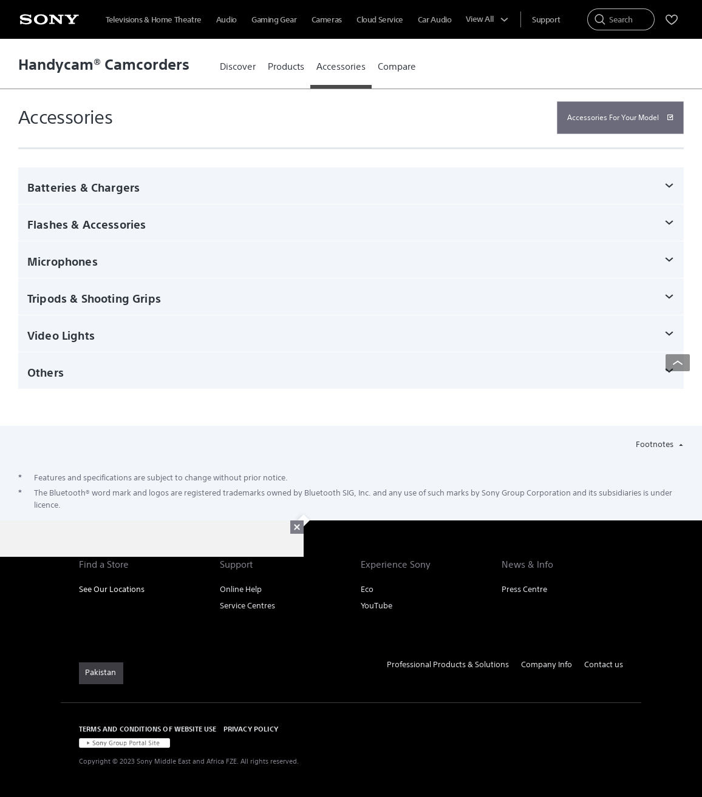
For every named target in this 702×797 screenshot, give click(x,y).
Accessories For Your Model (613, 117)
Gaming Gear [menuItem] (274, 20)
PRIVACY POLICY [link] (250, 728)
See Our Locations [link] (112, 589)
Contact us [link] (603, 664)
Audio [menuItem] (226, 20)
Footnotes (655, 444)
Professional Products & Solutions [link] (448, 664)
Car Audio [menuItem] (435, 20)
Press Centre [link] (524, 589)
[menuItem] (546, 20)
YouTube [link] (376, 605)
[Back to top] (678, 362)
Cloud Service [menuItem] (379, 20)
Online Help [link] (241, 589)
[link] (238, 67)
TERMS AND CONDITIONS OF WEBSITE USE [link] (148, 728)
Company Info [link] (546, 664)
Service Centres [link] (247, 605)
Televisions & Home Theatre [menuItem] (154, 20)
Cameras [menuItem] (327, 20)
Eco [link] (367, 589)
